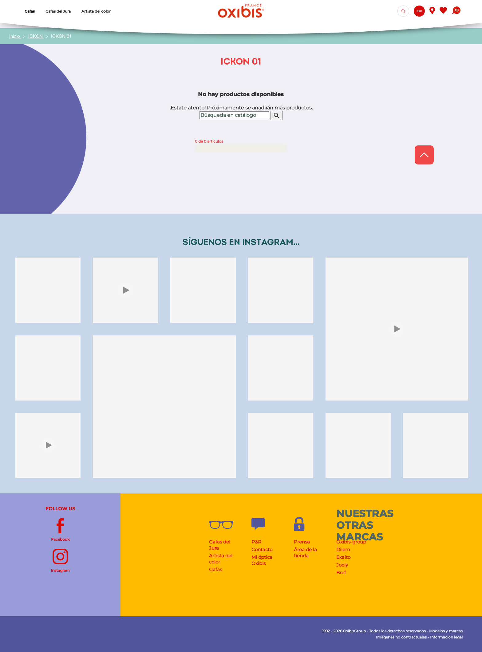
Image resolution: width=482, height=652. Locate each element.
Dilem (343, 549)
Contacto (261, 549)
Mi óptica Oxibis (261, 560)
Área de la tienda (305, 553)
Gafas (215, 569)
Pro (419, 11)
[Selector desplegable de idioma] (456, 11)
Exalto (343, 557)
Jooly (342, 565)
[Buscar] (234, 115)
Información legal (446, 637)
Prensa (302, 542)
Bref (341, 572)
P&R (256, 542)
